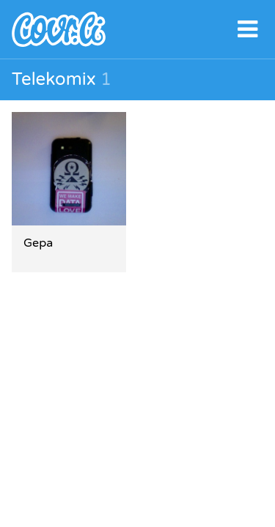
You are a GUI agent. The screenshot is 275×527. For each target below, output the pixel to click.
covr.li (137, 29)
